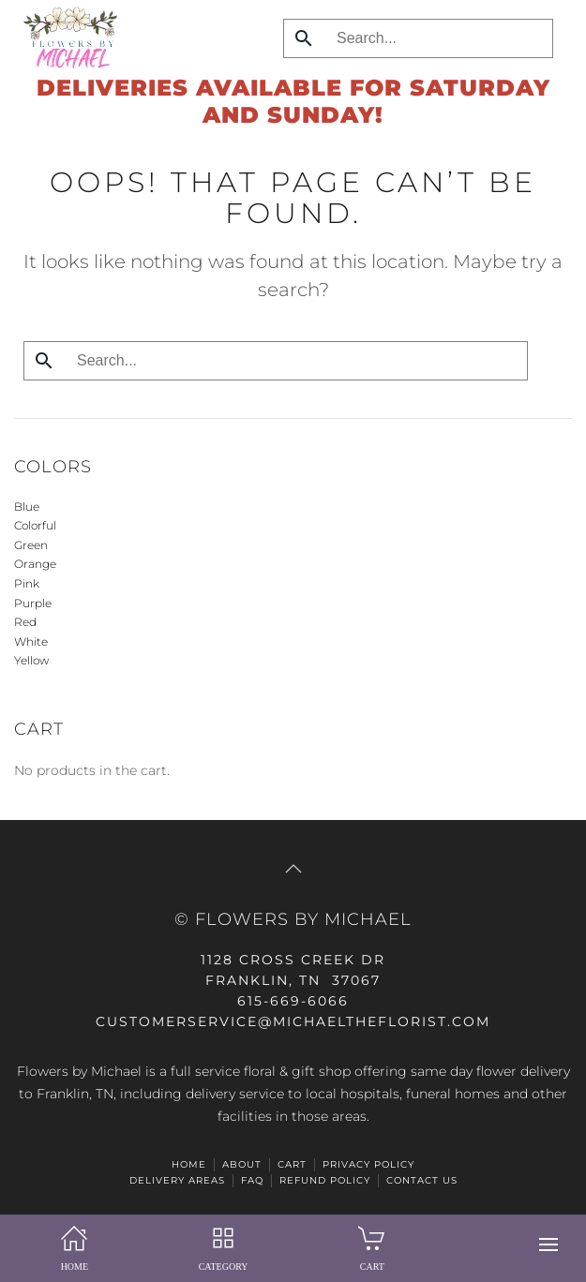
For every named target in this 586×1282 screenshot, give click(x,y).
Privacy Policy (368, 1164)
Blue (26, 506)
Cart (292, 1164)
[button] (548, 1244)
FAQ (252, 1180)
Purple (33, 603)
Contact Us (422, 1180)
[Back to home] (65, 37)
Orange (35, 564)
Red (25, 622)
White (31, 641)
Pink (26, 583)
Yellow (31, 660)
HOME (189, 1164)
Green (31, 545)
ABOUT (242, 1164)
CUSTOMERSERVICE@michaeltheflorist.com (293, 1021)
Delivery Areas (177, 1180)
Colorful (35, 525)
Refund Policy (324, 1180)
